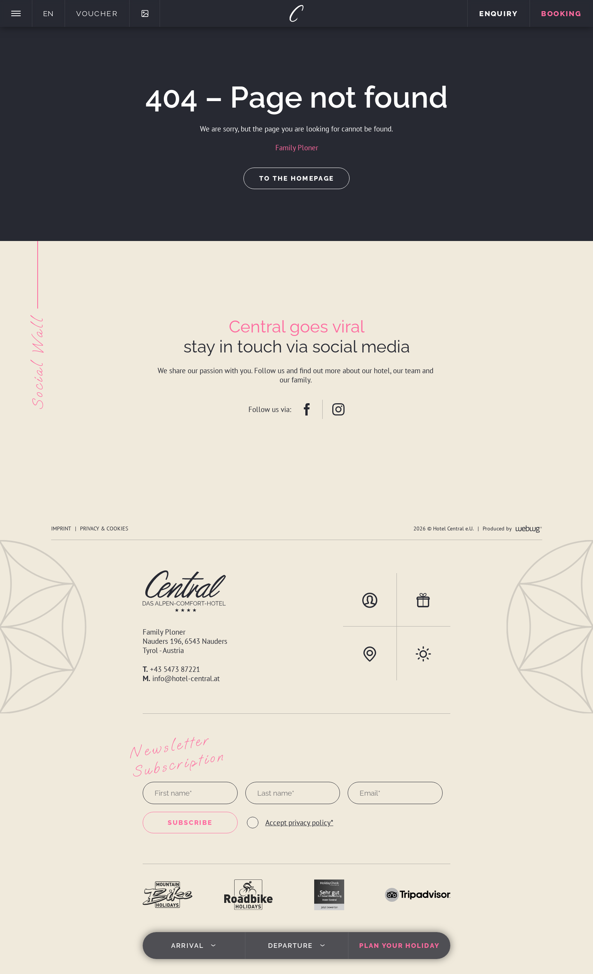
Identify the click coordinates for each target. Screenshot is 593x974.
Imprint (61, 528)
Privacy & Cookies (104, 528)
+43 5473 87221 (175, 669)
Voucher (97, 13)
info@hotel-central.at (186, 678)
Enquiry (498, 13)
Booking (561, 13)
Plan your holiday (399, 945)
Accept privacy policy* (299, 822)
